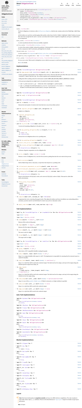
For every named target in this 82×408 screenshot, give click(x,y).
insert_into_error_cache (26, 142)
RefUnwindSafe (28, 310)
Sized (27, 349)
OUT (62, 145)
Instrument (26, 365)
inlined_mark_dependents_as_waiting (30, 166)
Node (29, 11)
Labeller (45, 241)
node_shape (22, 278)
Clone (32, 123)
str (62, 72)
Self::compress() (31, 53)
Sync (24, 320)
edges (20, 224)
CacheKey (39, 12)
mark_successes (23, 160)
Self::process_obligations (45, 31)
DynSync (25, 305)
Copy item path (35, 3)
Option (27, 119)
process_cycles (23, 171)
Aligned (25, 343)
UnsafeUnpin (26, 329)
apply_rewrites (23, 204)
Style (48, 283)
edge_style (22, 289)
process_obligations (28, 145)
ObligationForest (42, 69)
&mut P (54, 145)
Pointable (25, 375)
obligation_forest (32, 1)
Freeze (24, 308)
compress (21, 196)
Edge (21, 217)
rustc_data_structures (22, 1)
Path (38, 72)
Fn (21, 132)
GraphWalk (45, 212)
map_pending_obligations (29, 130)
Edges (31, 224)
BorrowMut (25, 357)
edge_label (22, 267)
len (23, 102)
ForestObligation (43, 9)
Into (26, 367)
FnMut (45, 196)
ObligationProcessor (26, 148)
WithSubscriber (27, 389)
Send (23, 313)
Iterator (46, 17)
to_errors (25, 123)
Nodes (31, 219)
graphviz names (35, 281)
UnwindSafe (26, 332)
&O (22, 132)
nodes (20, 219)
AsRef (34, 72)
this (21, 62)
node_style (22, 283)
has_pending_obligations (29, 140)
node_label (22, 260)
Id (32, 248)
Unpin (24, 322)
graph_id (21, 248)
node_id (21, 253)
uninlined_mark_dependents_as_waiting (31, 168)
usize (46, 14)
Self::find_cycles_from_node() (45, 53)
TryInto (27, 383)
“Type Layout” (58, 399)
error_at (21, 154)
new (23, 95)
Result (22, 121)
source (21, 230)
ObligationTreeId (60, 17)
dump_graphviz (26, 72)
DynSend (25, 298)
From (23, 362)
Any (23, 346)
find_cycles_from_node (26, 181)
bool (45, 140)
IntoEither (26, 373)
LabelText (49, 260)
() (25, 121)
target (21, 235)
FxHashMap (33, 14)
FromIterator (24, 134)
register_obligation (28, 108)
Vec (26, 11)
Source (18, 5)
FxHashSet (31, 12)
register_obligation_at (26, 114)
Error (55, 123)
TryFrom (27, 378)
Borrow (24, 351)
